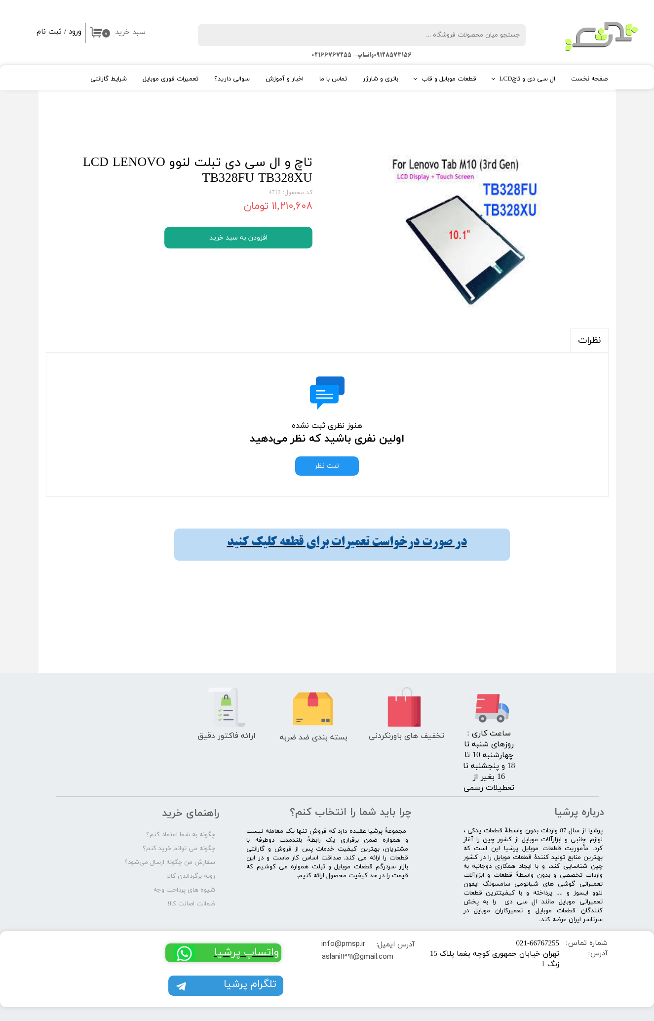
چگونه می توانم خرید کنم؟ (179, 848)
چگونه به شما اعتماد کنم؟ (180, 834)
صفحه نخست (589, 79)
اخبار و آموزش (285, 79)
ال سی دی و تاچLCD (527, 79)
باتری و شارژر (380, 79)
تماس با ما (333, 79)
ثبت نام (49, 32)
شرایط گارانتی (108, 79)
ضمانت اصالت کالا (191, 903)
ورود (75, 32)
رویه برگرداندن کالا (191, 876)
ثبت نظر (327, 466)
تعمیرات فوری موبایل (170, 79)
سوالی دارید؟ (232, 79)
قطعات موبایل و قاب (449, 79)
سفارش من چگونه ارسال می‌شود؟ (169, 862)
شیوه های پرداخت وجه (184, 890)
